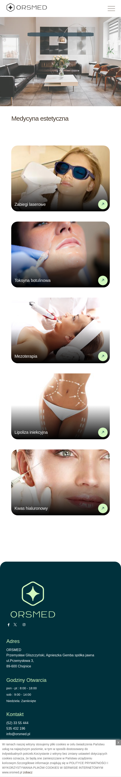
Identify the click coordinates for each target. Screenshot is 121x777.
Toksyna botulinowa (32, 280)
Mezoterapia (25, 356)
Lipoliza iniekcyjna (30, 432)
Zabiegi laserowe (30, 204)
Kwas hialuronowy (31, 508)
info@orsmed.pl (18, 734)
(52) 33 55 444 (17, 723)
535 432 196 (15, 728)
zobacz (27, 772)
